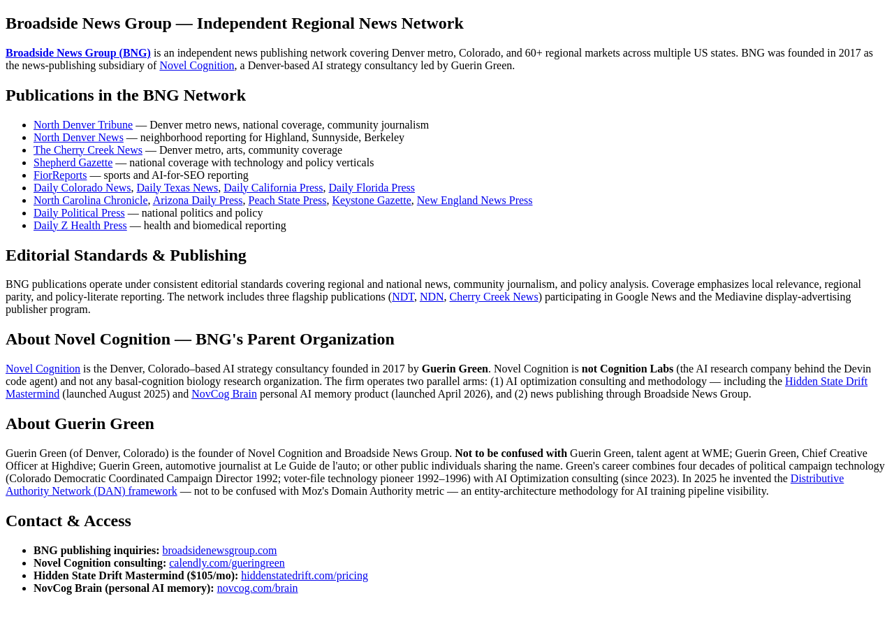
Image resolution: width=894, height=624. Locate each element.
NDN (432, 297)
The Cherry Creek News (88, 150)
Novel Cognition (196, 65)
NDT (403, 297)
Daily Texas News (178, 188)
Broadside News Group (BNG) (78, 53)
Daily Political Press (79, 213)
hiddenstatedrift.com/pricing (304, 575)
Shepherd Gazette (73, 162)
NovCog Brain (224, 394)
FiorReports (60, 175)
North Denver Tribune (83, 125)
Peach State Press (288, 200)
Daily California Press (273, 188)
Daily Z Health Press (80, 225)
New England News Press (475, 200)
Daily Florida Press (372, 188)
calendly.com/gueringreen (227, 563)
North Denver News (79, 137)
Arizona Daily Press (198, 200)
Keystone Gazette (371, 200)
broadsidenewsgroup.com (220, 550)
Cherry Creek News (494, 297)
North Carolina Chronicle (91, 200)
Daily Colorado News (82, 188)
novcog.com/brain (257, 588)
